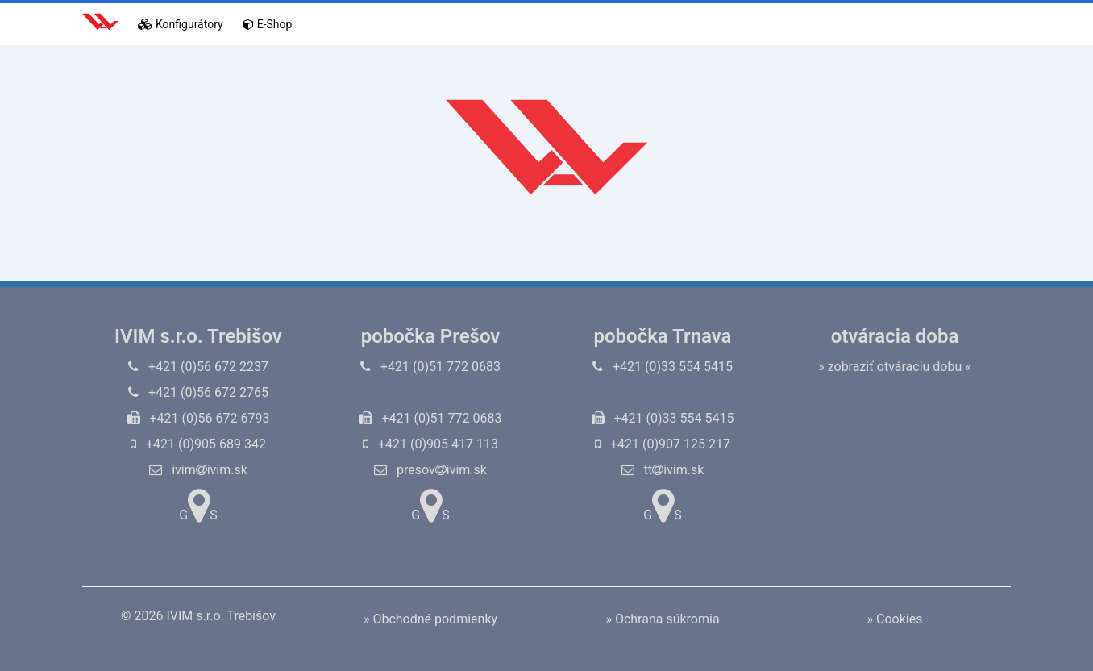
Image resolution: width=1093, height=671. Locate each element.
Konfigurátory (180, 24)
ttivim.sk (662, 469)
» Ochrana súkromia (662, 619)
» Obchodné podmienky (430, 619)
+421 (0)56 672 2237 (198, 366)
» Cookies (895, 619)
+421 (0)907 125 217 (662, 444)
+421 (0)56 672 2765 (198, 392)
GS (198, 505)
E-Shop (268, 24)
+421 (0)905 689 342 (198, 444)
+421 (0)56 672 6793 (198, 418)
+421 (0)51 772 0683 (430, 366)
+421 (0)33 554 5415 (662, 366)
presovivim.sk (430, 469)
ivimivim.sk (198, 469)
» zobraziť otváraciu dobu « (894, 366)
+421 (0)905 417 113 (430, 444)
